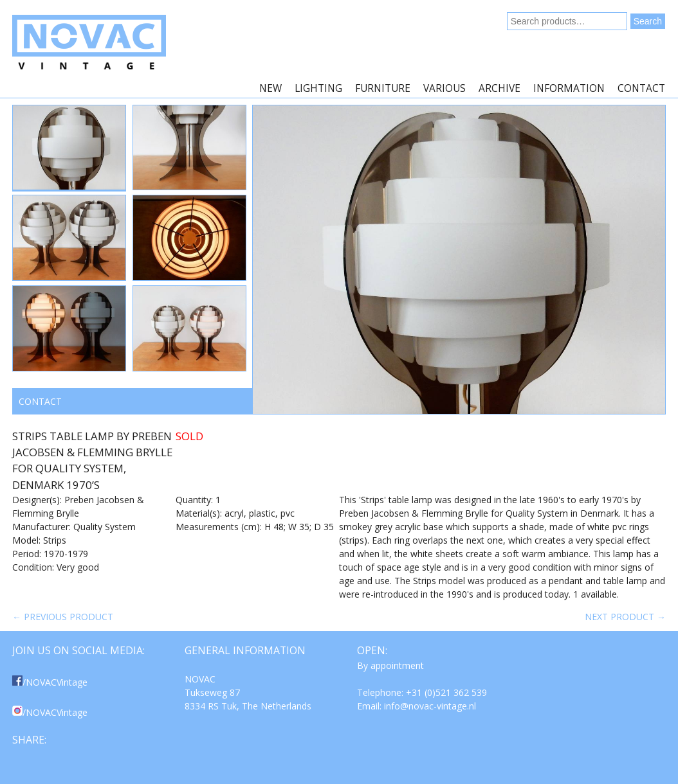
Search (648, 21)
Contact (641, 88)
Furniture (382, 88)
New (270, 88)
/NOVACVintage (49, 682)
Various (444, 88)
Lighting (318, 88)
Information (569, 88)
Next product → (625, 616)
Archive (499, 88)
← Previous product (62, 616)
